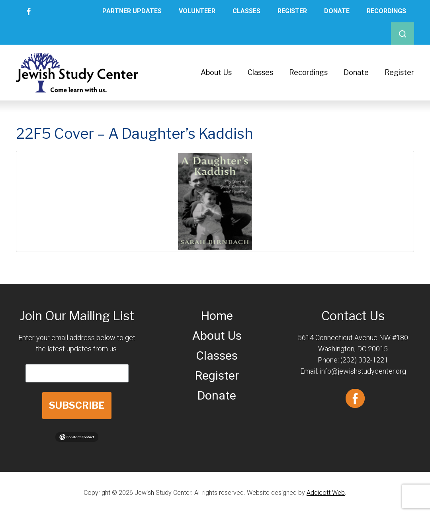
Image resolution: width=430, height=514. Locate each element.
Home (217, 316)
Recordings (386, 11)
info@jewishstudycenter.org (363, 371)
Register (292, 11)
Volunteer (197, 11)
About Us (216, 72)
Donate (337, 11)
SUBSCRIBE (77, 405)
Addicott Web (326, 492)
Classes (246, 11)
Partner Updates (132, 11)
